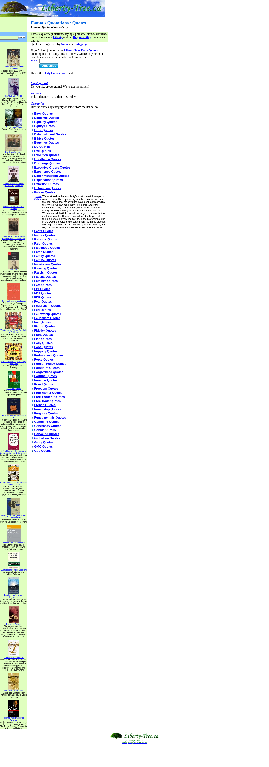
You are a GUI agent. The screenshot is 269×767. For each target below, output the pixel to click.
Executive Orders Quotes (52, 167)
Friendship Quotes (47, 409)
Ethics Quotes (44, 138)
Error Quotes (43, 130)
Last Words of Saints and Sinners (13, 207)
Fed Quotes (42, 309)
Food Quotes (43, 347)
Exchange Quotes (47, 163)
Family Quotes (44, 256)
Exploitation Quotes (48, 180)
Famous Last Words (13, 95)
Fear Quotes (43, 301)
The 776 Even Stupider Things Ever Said (13, 362)
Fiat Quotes (42, 322)
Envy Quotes (43, 113)
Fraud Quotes (44, 384)
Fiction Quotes (44, 326)
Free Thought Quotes (49, 396)
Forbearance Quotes (49, 355)
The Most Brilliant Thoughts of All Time (13, 416)
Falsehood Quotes (47, 247)
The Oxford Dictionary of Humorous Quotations (13, 184)
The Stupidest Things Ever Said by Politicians (13, 330)
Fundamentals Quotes (50, 417)
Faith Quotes (43, 243)
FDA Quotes (43, 293)
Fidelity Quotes (45, 330)
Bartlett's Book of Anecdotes (13, 542)
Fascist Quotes (45, 276)
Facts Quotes (43, 231)
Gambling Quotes (46, 421)
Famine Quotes (45, 260)
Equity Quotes (44, 126)
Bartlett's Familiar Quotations (14, 300)
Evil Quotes (42, 151)
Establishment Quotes (50, 134)
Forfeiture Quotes (47, 367)
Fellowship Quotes (47, 314)
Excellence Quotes (47, 159)
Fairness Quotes (46, 239)
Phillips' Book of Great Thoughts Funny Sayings (13, 482)
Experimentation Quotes (51, 175)
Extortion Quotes (46, 184)
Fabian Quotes (44, 192)
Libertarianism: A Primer (14, 657)
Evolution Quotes (46, 155)
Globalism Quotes (47, 438)
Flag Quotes (43, 338)
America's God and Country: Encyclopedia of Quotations (13, 237)
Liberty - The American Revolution (13, 595)
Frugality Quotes (46, 413)
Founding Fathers (13, 623)
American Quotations (13, 151)
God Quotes (43, 450)
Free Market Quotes (48, 392)
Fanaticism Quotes (47, 264)
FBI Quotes (42, 289)
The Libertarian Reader (13, 690)
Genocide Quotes (46, 434)
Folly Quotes (43, 343)
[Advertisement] (134, 755)
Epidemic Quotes (46, 117)
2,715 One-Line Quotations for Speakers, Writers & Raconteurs (13, 451)
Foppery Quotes (45, 351)
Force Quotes (44, 359)
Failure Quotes (44, 235)
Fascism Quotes (46, 272)
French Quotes (45, 405)
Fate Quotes (43, 285)
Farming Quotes (45, 268)
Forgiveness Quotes (48, 372)
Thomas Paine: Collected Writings (13, 718)
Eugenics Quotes (46, 142)
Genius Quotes (45, 430)
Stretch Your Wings (13, 126)
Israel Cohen (37, 198)
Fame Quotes (43, 251)
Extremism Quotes (47, 188)
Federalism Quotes (47, 305)
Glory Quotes (43, 442)
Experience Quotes (48, 171)
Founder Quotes (46, 380)
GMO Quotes (43, 446)
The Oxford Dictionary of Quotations (13, 67)
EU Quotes (42, 146)
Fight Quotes (43, 334)
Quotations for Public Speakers (14, 569)
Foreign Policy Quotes (50, 363)
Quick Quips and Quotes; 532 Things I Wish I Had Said (13, 516)
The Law (13, 269)
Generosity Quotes (47, 425)
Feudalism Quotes (47, 318)
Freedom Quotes (46, 388)
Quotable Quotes (14, 388)
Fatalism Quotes (46, 280)
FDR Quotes (43, 297)
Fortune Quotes (45, 376)
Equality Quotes (45, 122)
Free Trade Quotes (47, 401)
